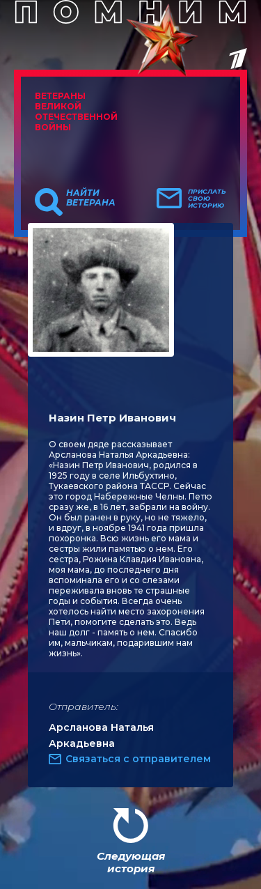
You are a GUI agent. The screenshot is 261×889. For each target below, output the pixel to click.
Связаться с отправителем (138, 758)
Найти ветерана (91, 198)
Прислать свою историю (207, 198)
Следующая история (131, 862)
